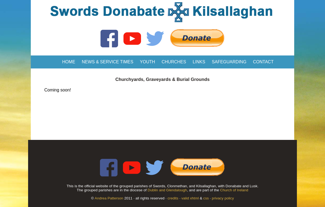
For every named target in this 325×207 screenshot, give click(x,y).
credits (172, 198)
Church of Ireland (234, 190)
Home (68, 62)
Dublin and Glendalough (167, 190)
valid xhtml (190, 198)
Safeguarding (229, 62)
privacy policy (223, 198)
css (206, 198)
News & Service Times (107, 62)
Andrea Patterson (109, 198)
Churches (174, 62)
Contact (263, 62)
